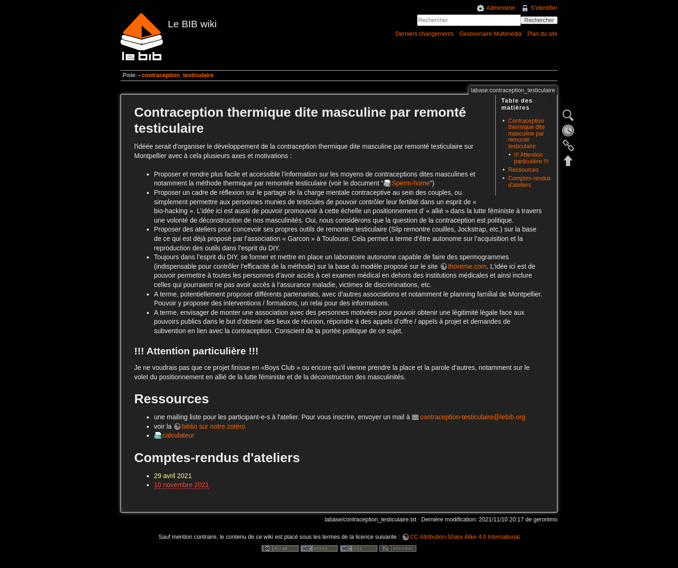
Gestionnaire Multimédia (491, 34)
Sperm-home (411, 183)
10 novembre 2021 (181, 484)
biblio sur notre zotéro (213, 426)
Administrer (501, 8)
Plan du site (542, 34)
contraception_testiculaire (178, 75)
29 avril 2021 (173, 476)
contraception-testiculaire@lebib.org (472, 417)
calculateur (178, 435)
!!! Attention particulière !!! (531, 158)
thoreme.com (467, 266)
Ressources (523, 170)
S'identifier (544, 8)
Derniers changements (424, 34)
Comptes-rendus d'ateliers (529, 181)
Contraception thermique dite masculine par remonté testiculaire (526, 134)
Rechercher (539, 20)
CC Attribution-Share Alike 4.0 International (465, 537)
